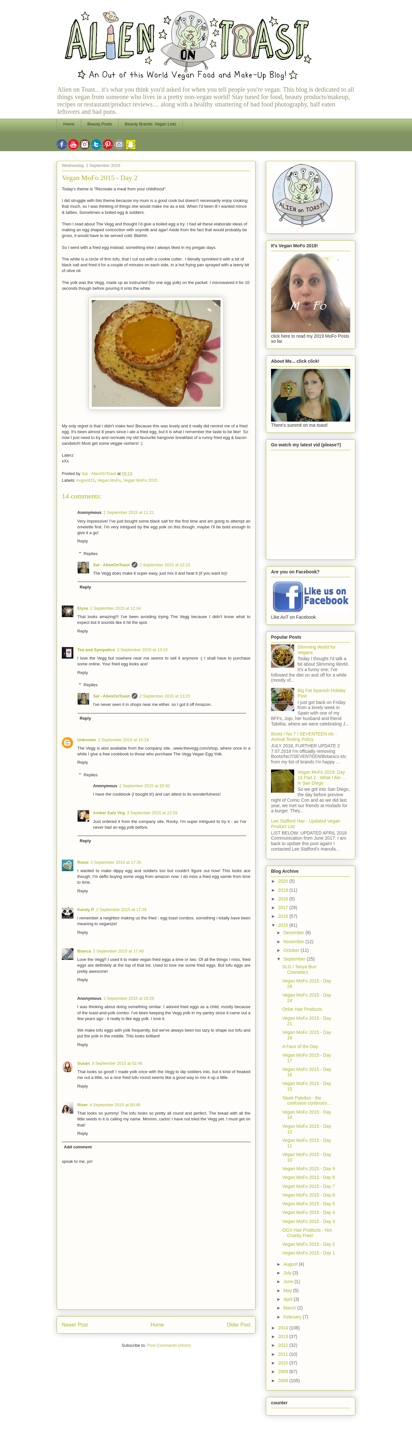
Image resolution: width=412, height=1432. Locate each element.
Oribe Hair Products (302, 1009)
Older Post (238, 1324)
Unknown (86, 739)
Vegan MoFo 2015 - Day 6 (308, 1195)
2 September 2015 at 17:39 (121, 909)
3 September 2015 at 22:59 (152, 812)
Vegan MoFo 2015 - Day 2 (308, 1244)
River (82, 1104)
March (290, 1307)
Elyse (82, 608)
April (288, 1299)
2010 (283, 1362)
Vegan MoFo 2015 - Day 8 (308, 1177)
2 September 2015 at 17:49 (118, 951)
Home (69, 124)
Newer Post (75, 1324)
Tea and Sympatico (96, 649)
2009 (283, 1371)
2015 (283, 925)
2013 (283, 1336)
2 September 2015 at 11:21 (128, 512)
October (292, 950)
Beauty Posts (99, 124)
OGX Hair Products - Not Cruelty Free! (307, 1232)
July (288, 1272)
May (288, 1290)
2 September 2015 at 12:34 (115, 608)
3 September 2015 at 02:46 (117, 1063)
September (294, 959)
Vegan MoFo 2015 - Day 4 (308, 1212)
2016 (283, 916)
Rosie (83, 862)
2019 (283, 890)
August (290, 1264)
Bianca (84, 951)
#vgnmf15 (86, 480)
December (294, 932)
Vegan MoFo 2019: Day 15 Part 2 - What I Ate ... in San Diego (322, 778)
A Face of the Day (300, 1046)
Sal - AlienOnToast (111, 564)
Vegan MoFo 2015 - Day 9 (308, 1168)
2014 (283, 1327)
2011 (283, 1354)
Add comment (78, 1147)
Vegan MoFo (109, 480)
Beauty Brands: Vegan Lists (150, 124)
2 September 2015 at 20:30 (144, 785)
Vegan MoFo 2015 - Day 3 (308, 1221)
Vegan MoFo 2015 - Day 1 (308, 1252)
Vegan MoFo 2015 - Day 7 (308, 1186)
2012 (283, 1345)
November (294, 941)
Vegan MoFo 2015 (140, 480)
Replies (91, 553)
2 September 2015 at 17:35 (115, 862)
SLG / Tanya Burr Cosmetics (299, 969)
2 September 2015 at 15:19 (123, 739)
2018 (283, 898)
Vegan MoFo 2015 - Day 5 (308, 1203)
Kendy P (85, 909)
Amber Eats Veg (109, 812)
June (288, 1281)
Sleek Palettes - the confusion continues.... (307, 1100)
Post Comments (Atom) (169, 1345)
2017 (283, 907)
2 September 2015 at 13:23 (164, 696)
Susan (83, 1063)
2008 (283, 1380)
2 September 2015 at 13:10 (142, 649)
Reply (82, 541)
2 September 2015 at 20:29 (128, 998)
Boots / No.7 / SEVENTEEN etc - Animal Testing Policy (304, 736)
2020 (283, 881)
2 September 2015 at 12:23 (164, 564)
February (293, 1316)
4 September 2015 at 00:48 (115, 1104)
